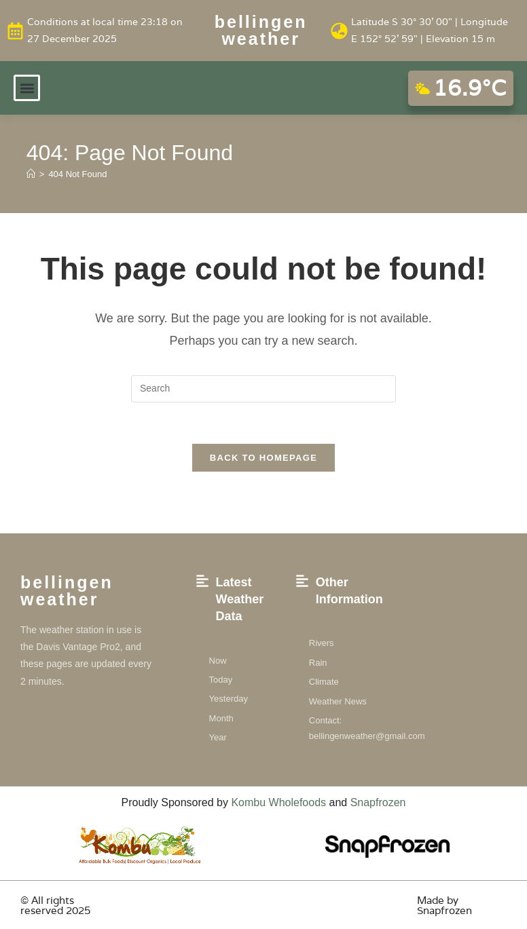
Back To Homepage (263, 458)
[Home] (30, 174)
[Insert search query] (263, 388)
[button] (27, 88)
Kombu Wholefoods (278, 802)
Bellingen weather (261, 30)
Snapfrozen (378, 802)
